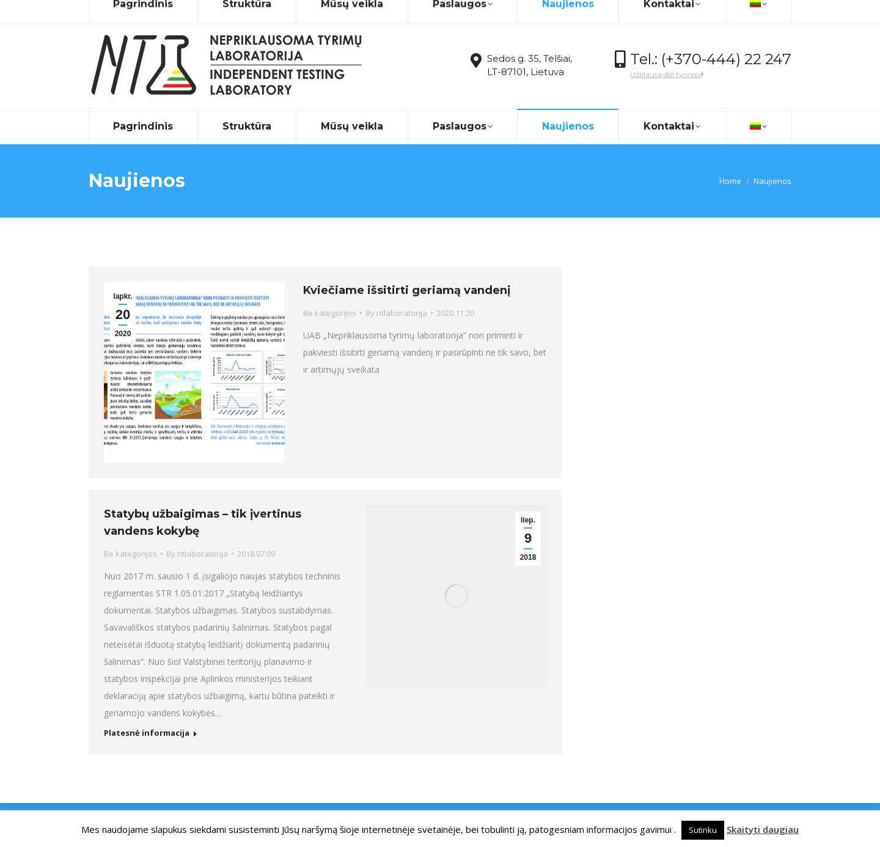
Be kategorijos (329, 312)
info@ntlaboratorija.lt (194, 11)
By (396, 312)
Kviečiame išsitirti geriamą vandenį (406, 290)
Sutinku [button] (703, 829)
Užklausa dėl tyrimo (667, 74)
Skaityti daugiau (763, 829)
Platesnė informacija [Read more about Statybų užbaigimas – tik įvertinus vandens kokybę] (146, 733)
